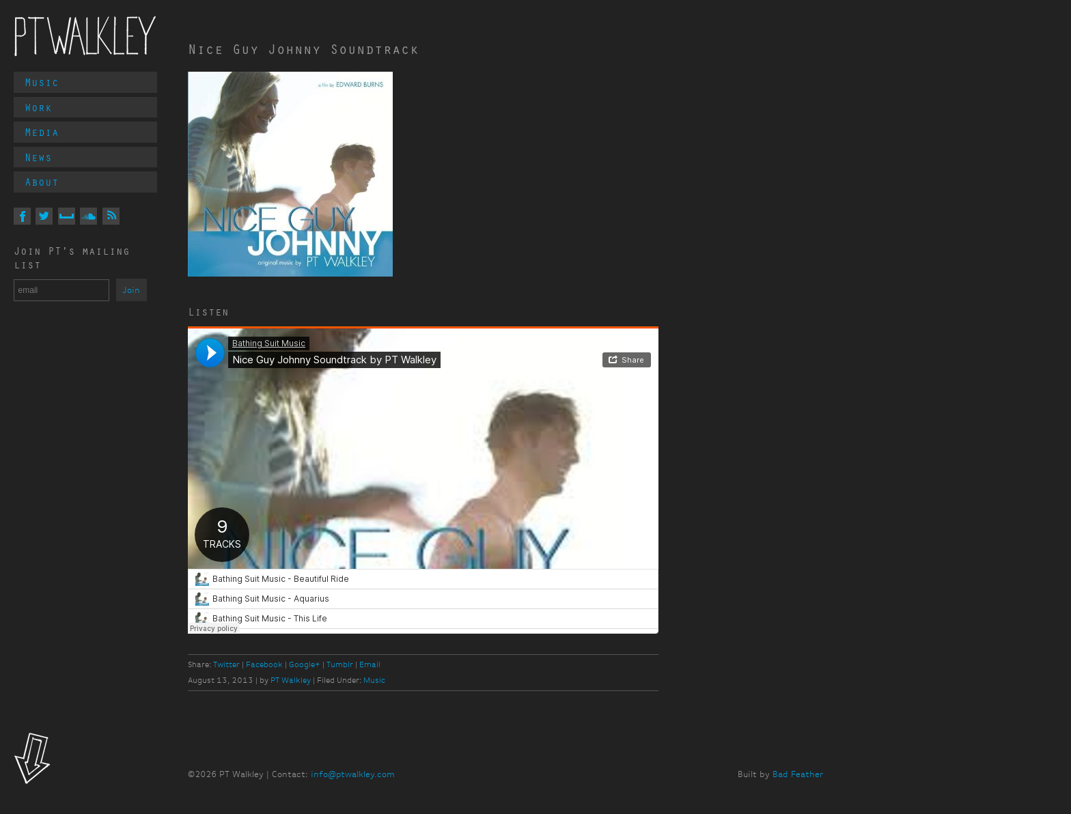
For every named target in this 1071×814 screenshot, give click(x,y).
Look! (32, 760)
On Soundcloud (88, 216)
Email (369, 664)
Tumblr (339, 664)
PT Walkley (85, 36)
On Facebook (22, 216)
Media (42, 131)
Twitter (226, 664)
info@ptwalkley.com (353, 774)
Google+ (304, 664)
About (42, 181)
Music (42, 81)
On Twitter (44, 216)
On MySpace (66, 216)
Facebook (264, 664)
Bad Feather (798, 774)
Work (38, 107)
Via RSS (111, 216)
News (38, 157)
